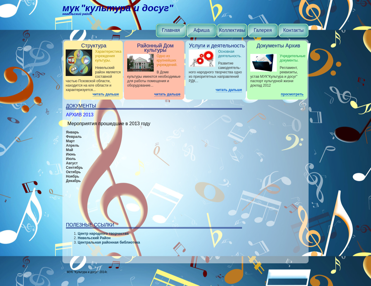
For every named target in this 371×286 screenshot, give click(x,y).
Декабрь (73, 181)
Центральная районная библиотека (109, 242)
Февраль (74, 137)
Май (69, 150)
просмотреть (292, 94)
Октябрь (73, 172)
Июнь (71, 154)
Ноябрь (72, 176)
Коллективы (232, 30)
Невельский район (77, 14)
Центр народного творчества (103, 234)
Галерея (263, 30)
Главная (171, 30)
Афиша (201, 30)
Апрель (72, 145)
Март (70, 141)
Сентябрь (74, 168)
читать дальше (106, 94)
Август (72, 163)
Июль (71, 159)
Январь (72, 132)
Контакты (293, 30)
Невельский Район (94, 238)
